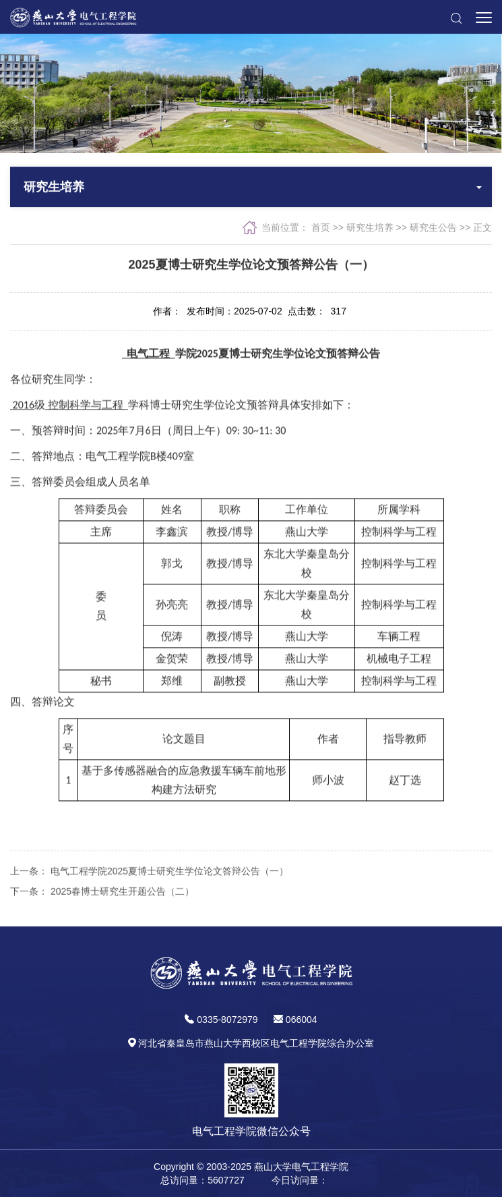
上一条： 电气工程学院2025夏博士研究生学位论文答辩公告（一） (149, 894)
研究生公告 (433, 228)
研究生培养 (370, 228)
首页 (320, 228)
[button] (456, 17)
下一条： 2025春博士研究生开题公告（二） (102, 914)
